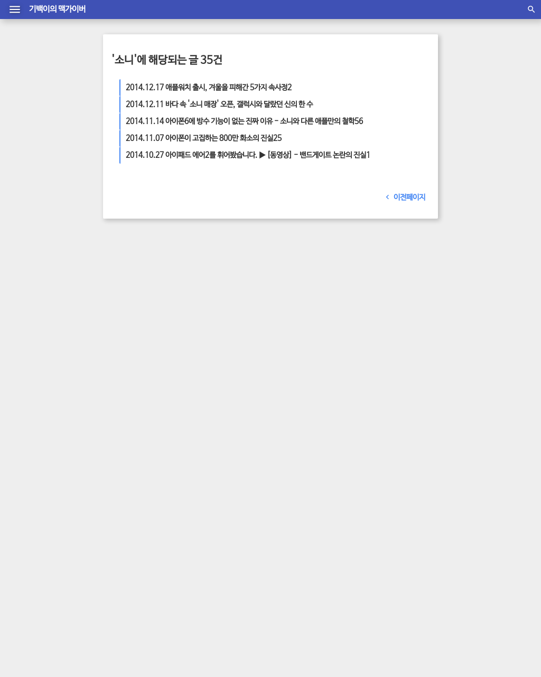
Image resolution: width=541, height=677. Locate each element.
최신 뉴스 (348, 310)
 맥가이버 (215, 628)
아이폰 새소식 (407, 341)
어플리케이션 (397, 310)
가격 (315, 299)
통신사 (347, 299)
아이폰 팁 (360, 331)
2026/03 (355, 455)
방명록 (246, 618)
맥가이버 (332, 331)
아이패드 (389, 320)
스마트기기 (304, 341)
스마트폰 (399, 299)
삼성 (327, 310)
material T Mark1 (267, 639)
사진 (364, 299)
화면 (378, 299)
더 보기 (131, 339)
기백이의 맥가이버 (57, 9)
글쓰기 (294, 618)
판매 (287, 352)
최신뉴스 (416, 320)
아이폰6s (361, 320)
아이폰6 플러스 (325, 320)
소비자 (304, 352)
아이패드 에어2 (364, 341)
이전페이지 (403, 197)
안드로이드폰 (394, 331)
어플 (287, 331)
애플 (329, 299)
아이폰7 (306, 331)
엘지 (370, 310)
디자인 (331, 341)
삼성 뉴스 (306, 310)
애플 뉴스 (294, 299)
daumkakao (320, 628)
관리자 (270, 618)
